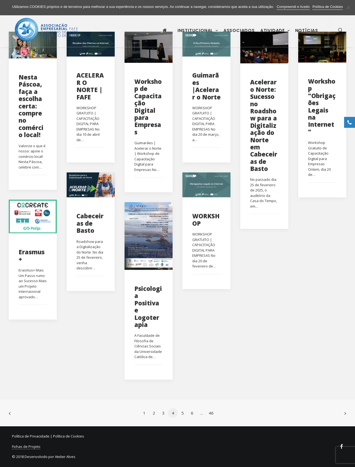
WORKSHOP (206, 219)
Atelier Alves (65, 456)
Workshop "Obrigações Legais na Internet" (322, 106)
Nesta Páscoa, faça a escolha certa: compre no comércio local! (31, 106)
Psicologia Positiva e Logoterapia (148, 306)
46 (211, 413)
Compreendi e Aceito (293, 7)
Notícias (306, 34)
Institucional (197, 34)
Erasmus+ (32, 255)
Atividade (275, 34)
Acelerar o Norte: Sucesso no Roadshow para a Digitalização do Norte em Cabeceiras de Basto (263, 125)
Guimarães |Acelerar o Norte (206, 86)
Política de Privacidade (30, 436)
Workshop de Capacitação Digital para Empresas (148, 106)
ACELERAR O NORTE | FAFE (90, 86)
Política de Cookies (68, 436)
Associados (239, 34)
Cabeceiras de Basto (89, 223)
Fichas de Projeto (26, 446)
